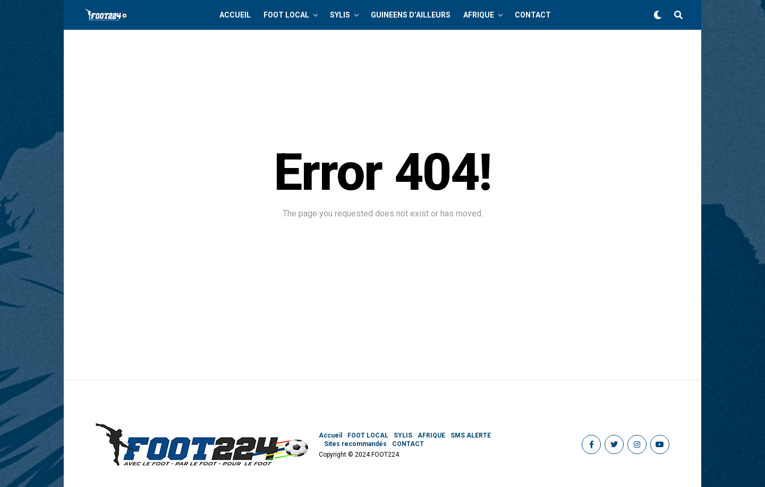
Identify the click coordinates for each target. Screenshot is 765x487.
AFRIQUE (478, 15)
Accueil (235, 15)
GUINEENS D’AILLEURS (410, 15)
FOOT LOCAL (286, 15)
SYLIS (340, 15)
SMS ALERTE (470, 435)
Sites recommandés (355, 444)
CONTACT (533, 15)
